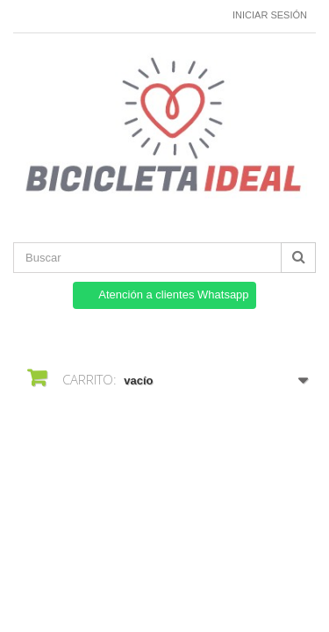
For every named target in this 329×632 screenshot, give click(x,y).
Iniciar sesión (269, 15)
